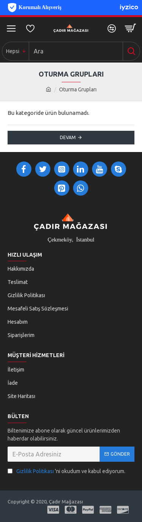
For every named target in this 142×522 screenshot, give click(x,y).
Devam (68, 137)
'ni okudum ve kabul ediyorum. (66, 471)
